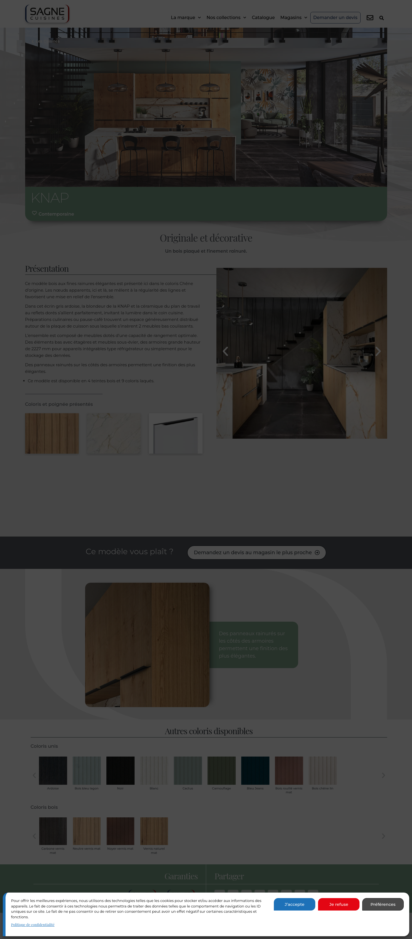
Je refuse (338, 904)
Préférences (383, 904)
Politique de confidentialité (32, 924)
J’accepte (294, 904)
